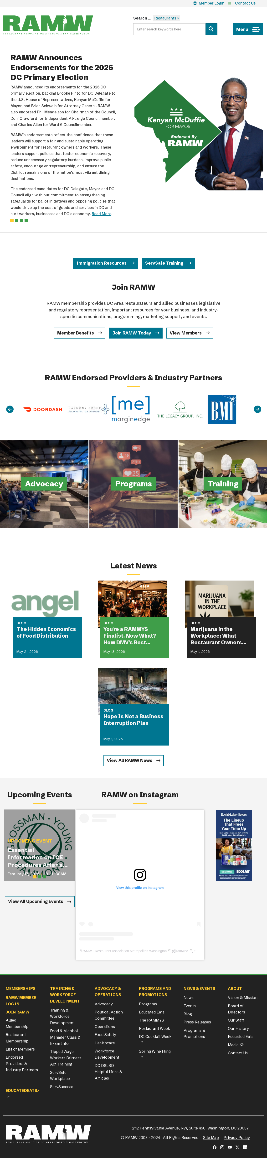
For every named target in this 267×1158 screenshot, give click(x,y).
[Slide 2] (21, 221)
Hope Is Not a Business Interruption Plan (133, 719)
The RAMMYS (151, 1020)
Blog (188, 1014)
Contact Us (245, 3)
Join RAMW (17, 1012)
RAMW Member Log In (21, 1000)
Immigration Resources (102, 263)
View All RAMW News (129, 760)
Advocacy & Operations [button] (108, 991)
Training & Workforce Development (62, 1016)
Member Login (208, 3)
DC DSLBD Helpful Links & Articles (108, 1071)
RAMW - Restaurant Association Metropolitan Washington (124, 951)
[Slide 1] (16, 221)
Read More (101, 213)
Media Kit (236, 1044)
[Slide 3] (26, 221)
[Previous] (10, 409)
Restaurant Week (154, 1028)
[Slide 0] (12, 221)
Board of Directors (236, 1008)
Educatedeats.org (26, 1090)
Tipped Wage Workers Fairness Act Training (65, 1057)
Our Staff (236, 1020)
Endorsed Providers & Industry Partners (22, 1063)
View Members (186, 333)
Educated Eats (151, 1012)
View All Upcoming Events (35, 901)
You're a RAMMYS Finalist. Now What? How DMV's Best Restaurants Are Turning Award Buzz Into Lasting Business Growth (131, 636)
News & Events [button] (199, 988)
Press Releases (197, 1022)
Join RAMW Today (132, 333)
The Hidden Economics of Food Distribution (46, 632)
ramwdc (182, 951)
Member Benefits (75, 333)
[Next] (258, 409)
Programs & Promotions (194, 1033)
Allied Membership (17, 1023)
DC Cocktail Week (155, 1036)
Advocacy (104, 1004)
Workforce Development (107, 1054)
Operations (105, 1026)
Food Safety (105, 1034)
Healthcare (105, 1043)
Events (190, 1005)
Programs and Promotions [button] (155, 991)
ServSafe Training (164, 263)
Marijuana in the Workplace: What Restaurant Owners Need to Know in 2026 (218, 636)
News (189, 997)
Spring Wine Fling (155, 1051)
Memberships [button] (21, 988)
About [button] (235, 988)
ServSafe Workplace (60, 1075)
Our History (238, 1028)
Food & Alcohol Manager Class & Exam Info (65, 1037)
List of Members (20, 1049)
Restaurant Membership (17, 1037)
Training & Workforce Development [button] (65, 994)
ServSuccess (61, 1086)
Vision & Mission (242, 997)
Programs (148, 1004)
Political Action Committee (109, 1015)
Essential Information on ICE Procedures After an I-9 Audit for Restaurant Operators (37, 858)
